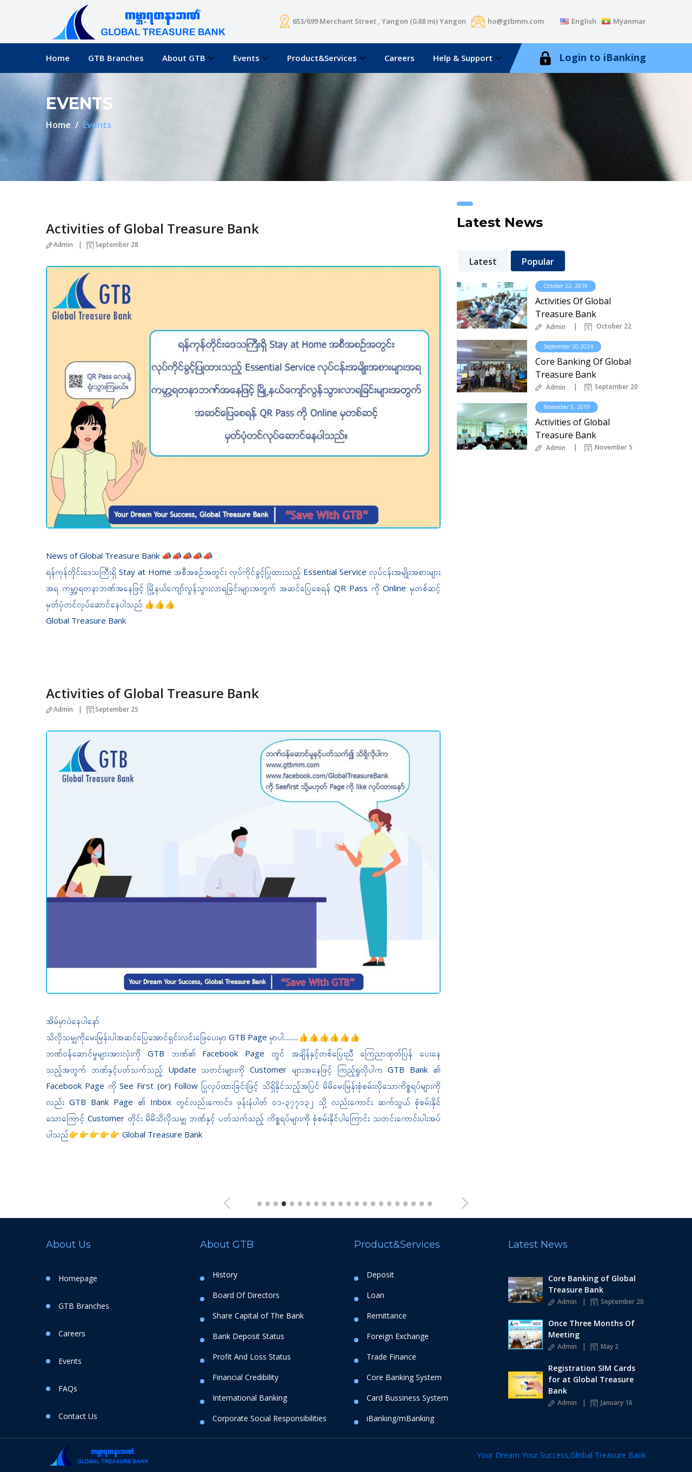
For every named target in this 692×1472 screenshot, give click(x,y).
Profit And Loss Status (251, 1357)
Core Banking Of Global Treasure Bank (583, 368)
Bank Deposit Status (248, 1336)
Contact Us (77, 1416)
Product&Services (322, 57)
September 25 (112, 709)
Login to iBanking (591, 58)
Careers (399, 57)
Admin (59, 244)
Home (58, 57)
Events (246, 57)
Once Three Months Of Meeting (591, 1329)
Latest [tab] (483, 261)
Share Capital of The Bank (258, 1316)
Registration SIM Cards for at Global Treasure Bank (591, 1379)
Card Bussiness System (407, 1398)
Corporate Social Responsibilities (269, 1418)
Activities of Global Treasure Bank (152, 228)
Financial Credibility (245, 1377)
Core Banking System (404, 1377)
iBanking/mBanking (400, 1418)
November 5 (608, 448)
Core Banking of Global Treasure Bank (592, 1284)
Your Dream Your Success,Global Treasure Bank (561, 1455)
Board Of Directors (246, 1295)
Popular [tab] (538, 261)
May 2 (604, 1346)
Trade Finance (391, 1357)
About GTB (183, 57)
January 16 (611, 1402)
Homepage (77, 1278)
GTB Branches (116, 57)
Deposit (380, 1275)
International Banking (249, 1398)
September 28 (112, 244)
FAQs (67, 1388)
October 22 (607, 327)
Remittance (387, 1316)
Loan (375, 1295)
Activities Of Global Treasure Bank (573, 307)
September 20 (611, 387)
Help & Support (463, 57)
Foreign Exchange (398, 1336)
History (224, 1275)
